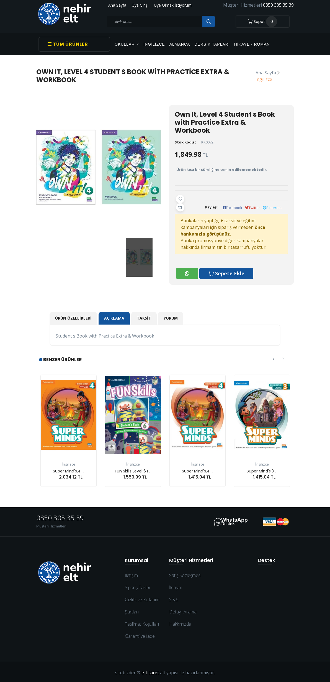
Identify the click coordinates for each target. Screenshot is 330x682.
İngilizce (154, 44)
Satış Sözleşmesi (185, 574)
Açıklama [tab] (114, 316)
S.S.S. (174, 598)
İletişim (131, 574)
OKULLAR (127, 44)
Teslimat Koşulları (142, 622)
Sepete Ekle (226, 272)
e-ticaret (150, 671)
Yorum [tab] (171, 316)
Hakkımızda (180, 622)
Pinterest (272, 207)
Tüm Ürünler (68, 44)
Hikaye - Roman (252, 44)
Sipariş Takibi (137, 586)
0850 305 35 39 (278, 5)
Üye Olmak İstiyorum (173, 5)
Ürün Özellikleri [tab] (73, 316)
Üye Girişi (140, 5)
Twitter (252, 207)
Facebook (232, 207)
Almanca (179, 44)
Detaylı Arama (183, 610)
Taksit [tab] (144, 316)
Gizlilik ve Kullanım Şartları (142, 604)
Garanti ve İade (140, 634)
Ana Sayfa (117, 5)
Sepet (262, 21)
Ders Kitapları (212, 44)
